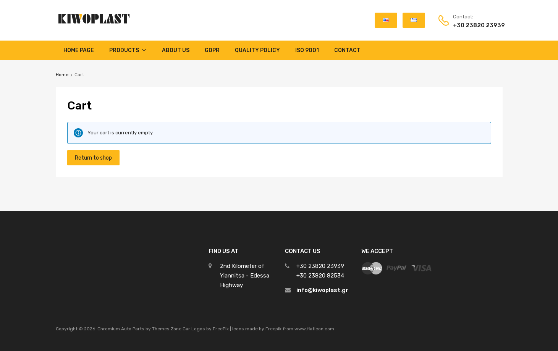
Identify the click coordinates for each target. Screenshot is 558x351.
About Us (175, 50)
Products (128, 50)
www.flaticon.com (314, 328)
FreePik (221, 328)
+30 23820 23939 (471, 25)
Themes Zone (166, 328)
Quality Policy (257, 50)
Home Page (78, 50)
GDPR (212, 50)
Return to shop (93, 158)
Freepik (273, 328)
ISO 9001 (307, 50)
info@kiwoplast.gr (322, 290)
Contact (347, 50)
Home (62, 74)
